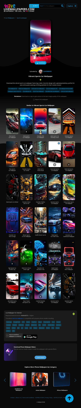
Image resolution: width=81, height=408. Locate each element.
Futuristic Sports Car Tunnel (26, 169)
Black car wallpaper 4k (24, 88)
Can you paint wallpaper (67, 91)
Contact (12, 397)
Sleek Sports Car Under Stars (55, 235)
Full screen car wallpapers (38, 88)
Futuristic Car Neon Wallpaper (69, 268)
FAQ (64, 397)
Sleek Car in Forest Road (40, 169)
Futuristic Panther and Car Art (40, 202)
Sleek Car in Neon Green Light (26, 268)
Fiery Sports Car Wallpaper (12, 169)
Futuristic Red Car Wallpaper (40, 136)
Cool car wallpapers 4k (51, 88)
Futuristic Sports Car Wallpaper (69, 136)
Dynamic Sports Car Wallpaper (55, 202)
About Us (18, 397)
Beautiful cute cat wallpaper (52, 91)
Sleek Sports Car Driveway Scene (54, 136)
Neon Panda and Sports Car (26, 301)
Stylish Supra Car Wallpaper (54, 268)
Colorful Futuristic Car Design (40, 301)
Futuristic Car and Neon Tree (40, 268)
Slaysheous (44, 71)
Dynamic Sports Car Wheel (69, 301)
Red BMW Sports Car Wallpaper (12, 301)
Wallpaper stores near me (14, 91)
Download (40, 63)
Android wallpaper (17, 318)
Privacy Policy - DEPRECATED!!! (53, 397)
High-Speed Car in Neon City (12, 268)
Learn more (40, 357)
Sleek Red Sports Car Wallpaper (54, 169)
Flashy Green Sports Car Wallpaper (69, 202)
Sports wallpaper (22, 18)
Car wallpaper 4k (13, 88)
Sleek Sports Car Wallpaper (12, 136)
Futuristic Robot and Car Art (26, 202)
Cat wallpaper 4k (27, 91)
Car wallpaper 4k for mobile (65, 88)
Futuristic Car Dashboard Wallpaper (68, 235)
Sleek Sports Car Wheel (12, 202)
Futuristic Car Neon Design (12, 235)
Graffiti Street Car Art (40, 235)
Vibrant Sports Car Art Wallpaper (26, 235)
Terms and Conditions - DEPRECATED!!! (33, 397)
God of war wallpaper (38, 91)
